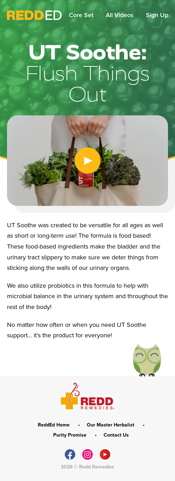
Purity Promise (70, 435)
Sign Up (157, 15)
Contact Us (116, 435)
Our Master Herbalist (111, 425)
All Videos (120, 15)
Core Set (82, 15)
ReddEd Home (54, 425)
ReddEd (34, 15)
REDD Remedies (87, 396)
